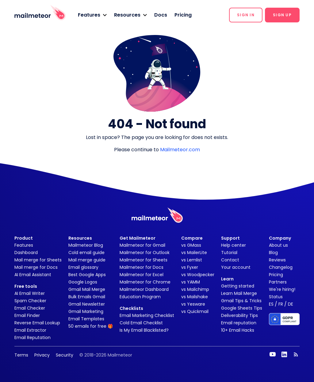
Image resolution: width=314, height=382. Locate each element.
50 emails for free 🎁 (90, 326)
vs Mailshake (194, 297)
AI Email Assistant (32, 275)
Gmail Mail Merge (86, 289)
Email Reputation (32, 337)
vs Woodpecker (197, 275)
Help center (233, 245)
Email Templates (86, 319)
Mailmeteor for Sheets (143, 260)
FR (280, 304)
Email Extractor (30, 330)
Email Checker (29, 308)
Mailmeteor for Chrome (145, 282)
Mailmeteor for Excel (141, 275)
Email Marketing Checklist (147, 315)
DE (290, 304)
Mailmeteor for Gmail (142, 245)
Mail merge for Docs (36, 267)
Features (23, 245)
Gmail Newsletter (86, 304)
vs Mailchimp (195, 289)
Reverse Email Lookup (37, 323)
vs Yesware (193, 304)
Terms (21, 355)
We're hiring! (282, 289)
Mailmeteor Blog (85, 245)
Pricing (183, 14)
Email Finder (27, 315)
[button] (92, 15)
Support (230, 238)
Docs (160, 14)
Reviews (277, 260)
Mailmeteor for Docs (141, 267)
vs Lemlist (191, 260)
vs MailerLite (194, 252)
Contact (230, 260)
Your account (236, 267)
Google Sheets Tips (241, 308)
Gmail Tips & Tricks (241, 301)
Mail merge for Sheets (38, 260)
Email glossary (83, 267)
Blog (273, 252)
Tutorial (229, 252)
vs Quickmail (195, 311)
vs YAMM (190, 282)
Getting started (237, 286)
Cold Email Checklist (141, 323)
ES (271, 304)
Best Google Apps (87, 275)
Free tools (25, 286)
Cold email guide (86, 252)
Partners (278, 282)
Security (64, 355)
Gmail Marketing (85, 311)
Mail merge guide (86, 260)
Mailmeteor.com (180, 149)
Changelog (281, 267)
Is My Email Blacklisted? (144, 330)
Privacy (42, 355)
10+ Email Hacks (237, 330)
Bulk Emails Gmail (86, 297)
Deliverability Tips (239, 315)
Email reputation (238, 323)
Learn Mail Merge (239, 293)
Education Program (140, 297)
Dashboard (26, 252)
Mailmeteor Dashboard (144, 289)
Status (276, 297)
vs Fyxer (189, 267)
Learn (227, 279)
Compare (192, 238)
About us (278, 245)
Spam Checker (30, 301)
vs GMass (191, 245)
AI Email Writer (29, 293)
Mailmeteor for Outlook (145, 252)
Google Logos (82, 282)
